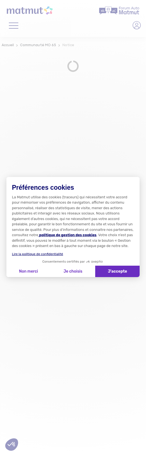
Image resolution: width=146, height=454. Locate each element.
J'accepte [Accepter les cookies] (117, 271)
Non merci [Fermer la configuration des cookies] (28, 271)
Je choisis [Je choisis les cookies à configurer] (73, 271)
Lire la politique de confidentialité (37, 254)
